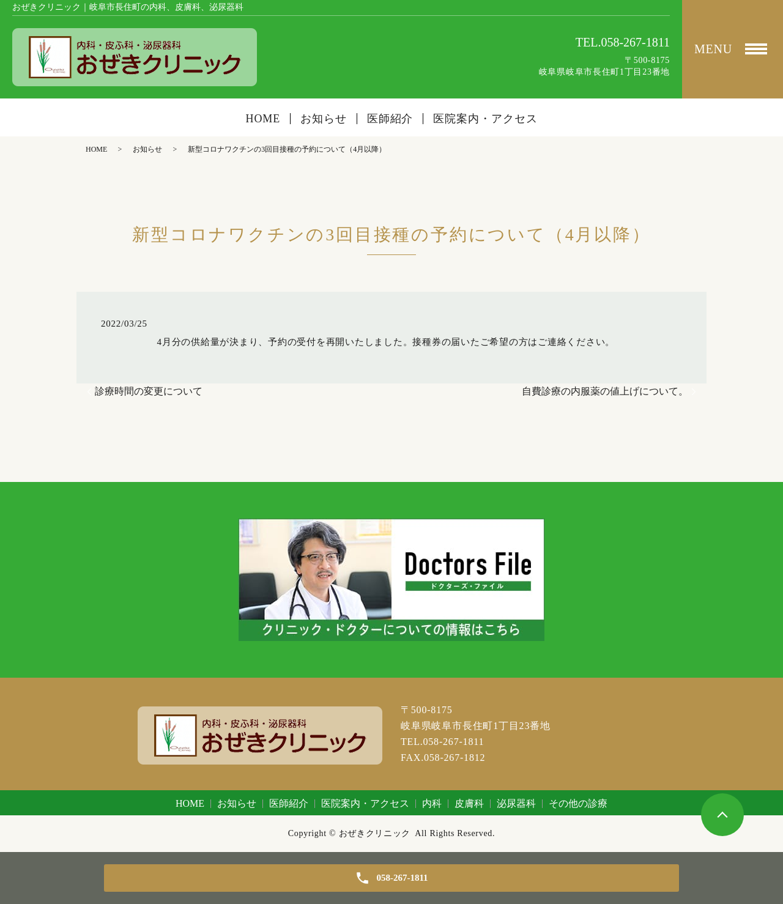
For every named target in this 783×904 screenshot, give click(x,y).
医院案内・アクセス (485, 118)
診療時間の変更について (148, 391)
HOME (263, 118)
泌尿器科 (516, 803)
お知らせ (323, 118)
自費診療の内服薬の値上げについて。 (605, 391)
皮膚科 (469, 803)
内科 (432, 803)
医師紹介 (390, 118)
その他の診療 (578, 803)
